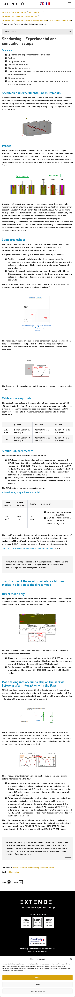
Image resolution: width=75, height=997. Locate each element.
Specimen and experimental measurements (29, 54)
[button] (71, 959)
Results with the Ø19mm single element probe (33, 867)
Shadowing (14, 872)
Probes (11, 58)
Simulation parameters (19, 68)
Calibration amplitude (18, 64)
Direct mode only (16, 78)
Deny (38, 984)
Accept (37, 978)
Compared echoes (16, 61)
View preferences (37, 991)
